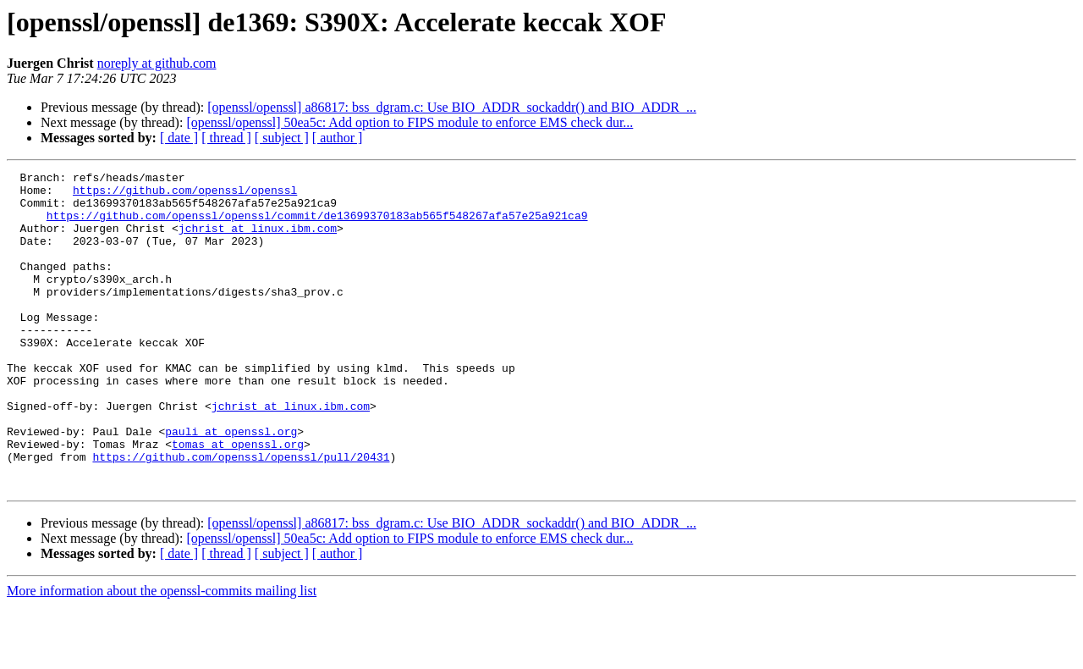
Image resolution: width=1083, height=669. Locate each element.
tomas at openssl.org (238, 499)
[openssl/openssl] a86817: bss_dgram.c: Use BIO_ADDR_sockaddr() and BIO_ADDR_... (451, 107)
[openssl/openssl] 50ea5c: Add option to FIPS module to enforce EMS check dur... (409, 122)
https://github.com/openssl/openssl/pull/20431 (240, 514)
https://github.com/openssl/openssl (185, 194)
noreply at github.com (157, 63)
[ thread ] (226, 137)
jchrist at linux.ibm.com (258, 240)
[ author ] (337, 137)
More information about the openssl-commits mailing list (161, 654)
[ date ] (179, 137)
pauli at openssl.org (231, 484)
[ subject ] (282, 137)
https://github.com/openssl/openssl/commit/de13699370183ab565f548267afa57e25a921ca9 (317, 225)
